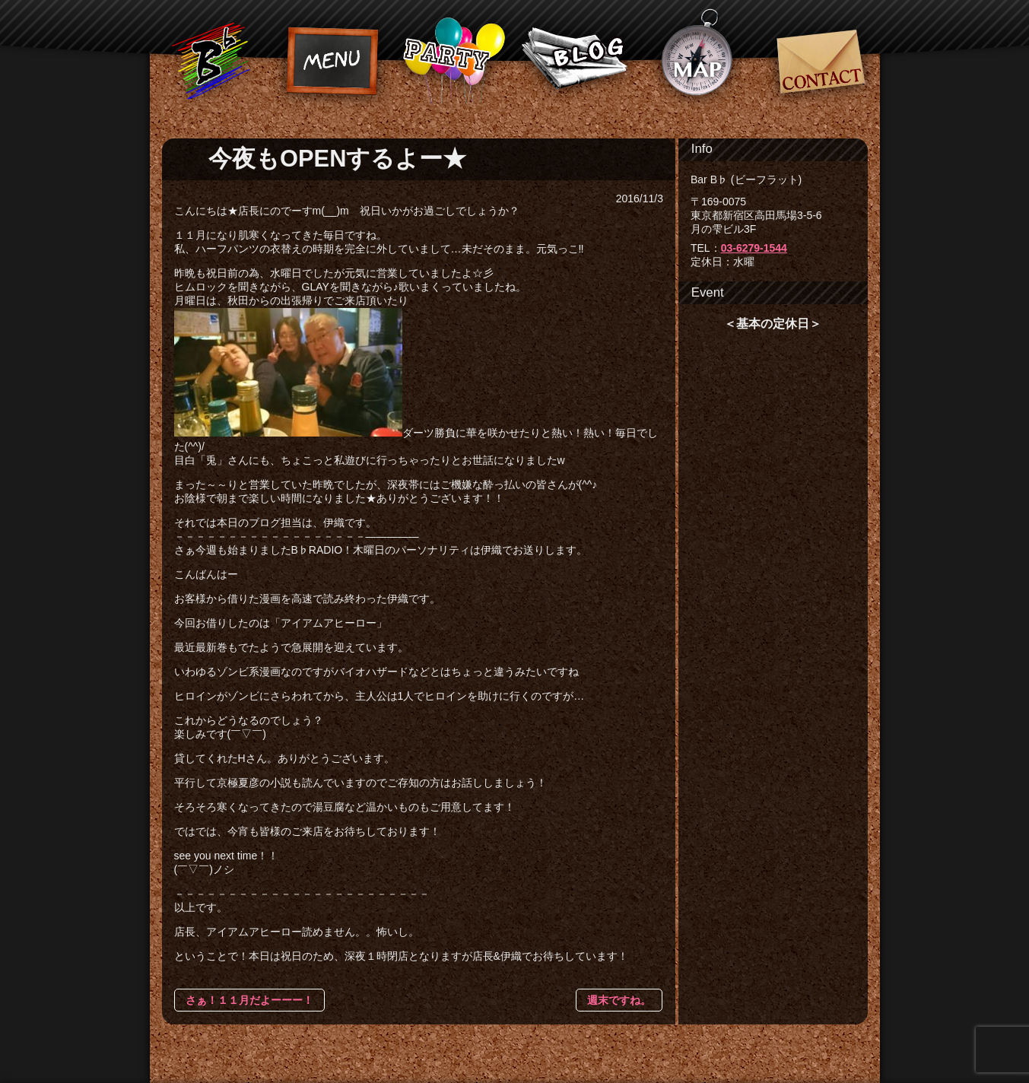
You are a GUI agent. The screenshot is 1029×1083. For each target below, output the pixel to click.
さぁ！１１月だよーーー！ (249, 1000)
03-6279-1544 (754, 248)
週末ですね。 (619, 1000)
